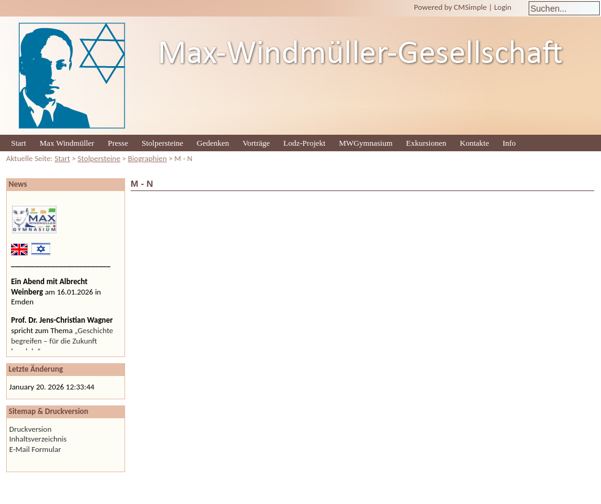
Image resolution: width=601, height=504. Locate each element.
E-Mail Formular (35, 449)
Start (18, 143)
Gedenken (213, 143)
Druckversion (30, 429)
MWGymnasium (365, 143)
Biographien (147, 158)
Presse (118, 143)
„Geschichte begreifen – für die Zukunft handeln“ (62, 341)
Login (502, 7)
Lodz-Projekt (304, 143)
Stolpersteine (162, 143)
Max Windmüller (67, 143)
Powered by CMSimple (450, 7)
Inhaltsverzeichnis (38, 438)
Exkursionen (426, 143)
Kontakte (474, 143)
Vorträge (256, 143)
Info (509, 143)
